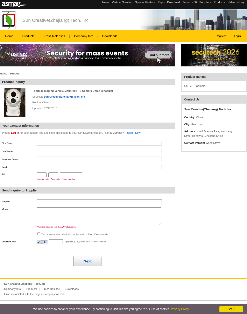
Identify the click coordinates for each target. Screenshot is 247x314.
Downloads (109, 36)
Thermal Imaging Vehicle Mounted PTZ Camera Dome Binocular (72, 90)
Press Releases (54, 36)
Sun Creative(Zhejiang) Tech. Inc (56, 20)
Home (9, 36)
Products (28, 36)
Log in (15, 132)
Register (221, 36)
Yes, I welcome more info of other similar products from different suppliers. (75, 234)
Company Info (83, 36)
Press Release (51, 288)
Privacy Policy (180, 309)
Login (237, 36)
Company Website (54, 294)
